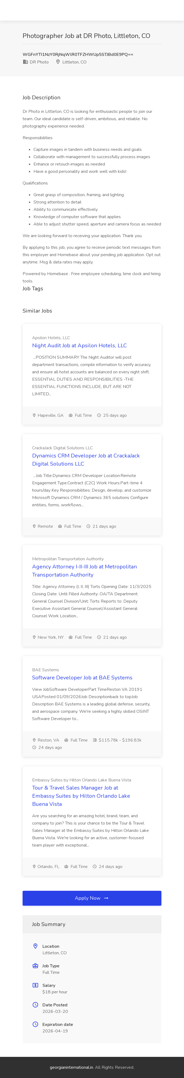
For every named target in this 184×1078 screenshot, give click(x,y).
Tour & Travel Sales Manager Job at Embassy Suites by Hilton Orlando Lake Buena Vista (81, 796)
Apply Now (92, 898)
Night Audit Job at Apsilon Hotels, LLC (79, 345)
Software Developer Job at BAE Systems (82, 677)
